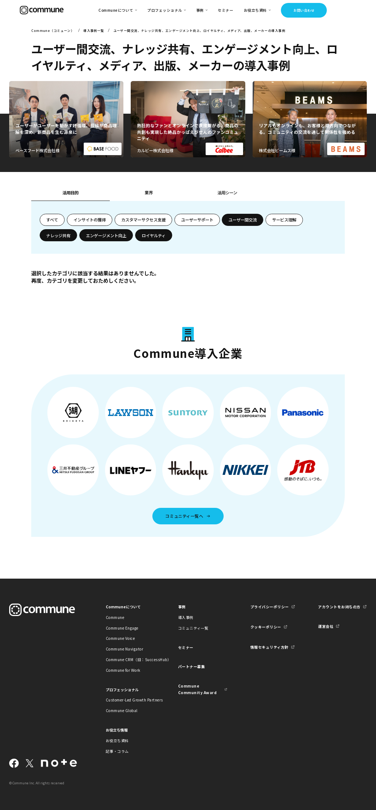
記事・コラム (117, 751)
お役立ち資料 (117, 740)
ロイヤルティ (154, 235)
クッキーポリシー (265, 627)
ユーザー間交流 (242, 220)
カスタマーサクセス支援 (143, 220)
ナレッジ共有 (58, 235)
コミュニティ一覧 (193, 628)
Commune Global (122, 710)
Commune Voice (120, 638)
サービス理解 (284, 220)
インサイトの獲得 (89, 220)
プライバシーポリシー (269, 606)
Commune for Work (123, 670)
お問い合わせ (303, 10)
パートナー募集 (191, 666)
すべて (52, 220)
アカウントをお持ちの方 (339, 606)
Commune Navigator (124, 649)
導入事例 (186, 617)
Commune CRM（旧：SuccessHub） (130, 659)
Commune (115, 617)
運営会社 (325, 626)
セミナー (225, 10)
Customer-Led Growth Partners (130, 700)
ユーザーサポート (197, 220)
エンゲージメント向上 (106, 235)
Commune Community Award (197, 689)
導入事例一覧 (93, 30)
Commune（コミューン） (52, 30)
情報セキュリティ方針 (269, 647)
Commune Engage (122, 628)
